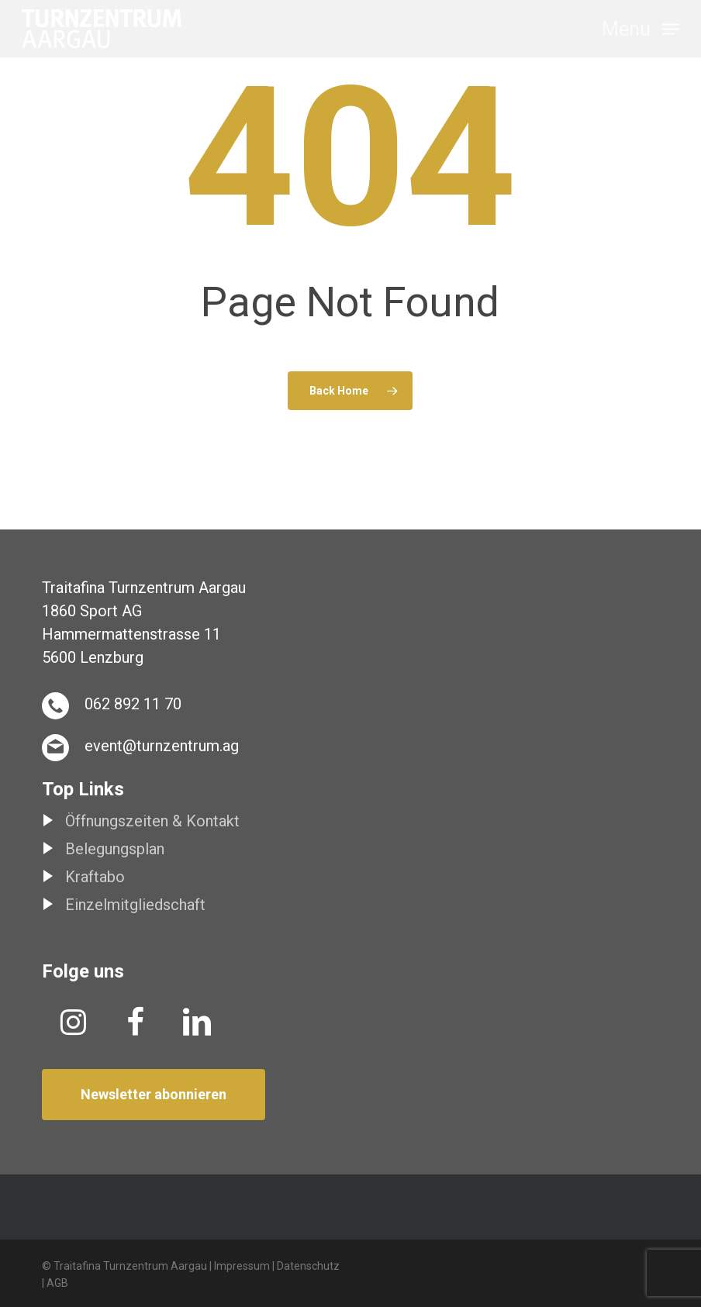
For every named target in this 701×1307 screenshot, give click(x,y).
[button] (640, 27)
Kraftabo (95, 876)
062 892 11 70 (133, 704)
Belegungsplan (114, 849)
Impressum (242, 1266)
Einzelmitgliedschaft (135, 904)
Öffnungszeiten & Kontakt (152, 821)
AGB (57, 1283)
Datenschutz (308, 1266)
